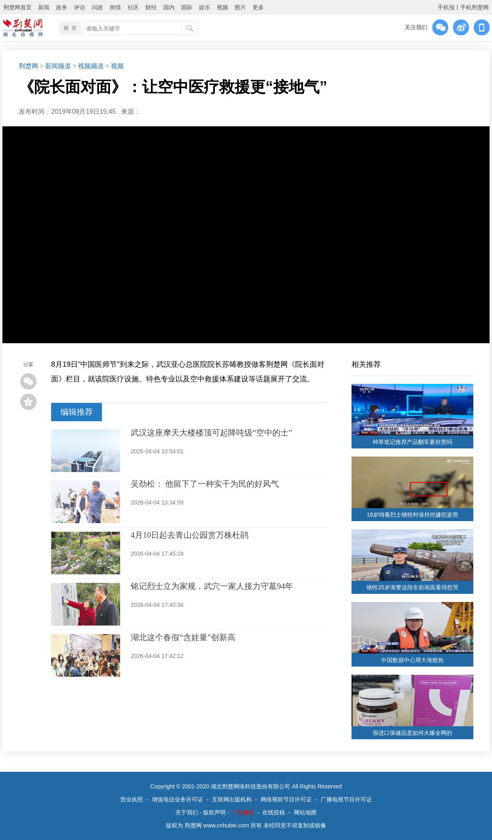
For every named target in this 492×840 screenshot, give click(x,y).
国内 (169, 7)
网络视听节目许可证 (286, 799)
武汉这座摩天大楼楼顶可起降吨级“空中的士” (211, 432)
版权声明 (214, 812)
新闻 (44, 7)
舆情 (115, 7)
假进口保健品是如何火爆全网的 (412, 733)
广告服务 (242, 812)
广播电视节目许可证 (346, 799)
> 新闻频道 (55, 66)
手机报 (446, 7)
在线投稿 (273, 812)
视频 (222, 7)
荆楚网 (28, 66)
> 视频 (115, 66)
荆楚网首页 (17, 7)
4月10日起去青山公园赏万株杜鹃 (189, 534)
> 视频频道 (88, 66)
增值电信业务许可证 (177, 799)
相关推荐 (366, 364)
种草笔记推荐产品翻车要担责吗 (412, 442)
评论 (79, 7)
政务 (61, 7)
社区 (133, 7)
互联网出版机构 (232, 799)
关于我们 (186, 812)
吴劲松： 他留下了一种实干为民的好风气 (205, 483)
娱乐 (204, 7)
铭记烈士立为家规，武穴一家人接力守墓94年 (212, 586)
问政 (97, 7)
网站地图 (305, 812)
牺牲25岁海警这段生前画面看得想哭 (412, 587)
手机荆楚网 (474, 7)
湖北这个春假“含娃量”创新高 (183, 637)
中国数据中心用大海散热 (412, 660)
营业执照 (131, 799)
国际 (186, 7)
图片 (240, 7)
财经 (151, 7)
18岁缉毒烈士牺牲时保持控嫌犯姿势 (412, 514)
